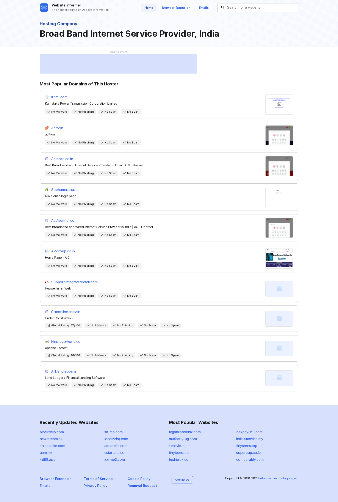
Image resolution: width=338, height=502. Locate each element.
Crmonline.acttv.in (65, 312)
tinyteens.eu (179, 452)
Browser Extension (176, 7)
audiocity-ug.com (183, 439)
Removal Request (142, 485)
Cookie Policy (139, 479)
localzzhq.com (116, 439)
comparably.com (250, 459)
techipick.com (180, 459)
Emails (204, 7)
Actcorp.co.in (62, 159)
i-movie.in (177, 446)
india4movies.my (249, 439)
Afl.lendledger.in (64, 371)
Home (149, 7)
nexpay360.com (249, 432)
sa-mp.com (113, 432)
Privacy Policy (95, 485)
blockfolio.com (52, 432)
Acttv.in (57, 128)
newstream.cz (51, 439)
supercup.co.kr (248, 452)
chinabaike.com (52, 446)
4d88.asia (47, 459)
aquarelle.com (115, 446)
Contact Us (182, 479)
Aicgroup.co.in (63, 251)
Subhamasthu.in (64, 189)
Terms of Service (98, 479)
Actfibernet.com (64, 220)
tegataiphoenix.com (185, 432)
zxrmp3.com (114, 459)
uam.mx (46, 452)
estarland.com (115, 452)
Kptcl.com (59, 97)
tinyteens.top (246, 446)
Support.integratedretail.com (74, 282)
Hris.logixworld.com (67, 341)
